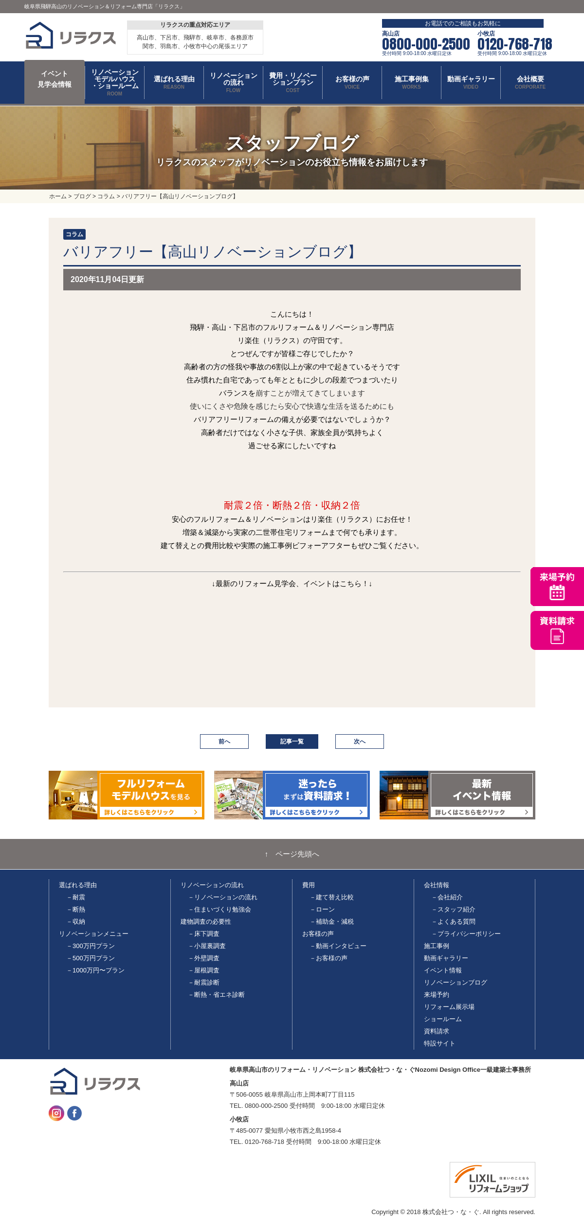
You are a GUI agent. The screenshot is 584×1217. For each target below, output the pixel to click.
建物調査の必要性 (206, 921)
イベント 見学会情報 (54, 79)
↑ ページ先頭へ (292, 854)
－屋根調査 (203, 970)
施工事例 (436, 946)
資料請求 (436, 1031)
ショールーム (443, 1019)
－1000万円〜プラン (95, 970)
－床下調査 (203, 933)
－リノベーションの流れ (222, 897)
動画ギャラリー (446, 958)
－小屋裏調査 (207, 946)
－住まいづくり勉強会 (219, 909)
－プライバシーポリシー (466, 933)
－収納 (75, 921)
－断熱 (75, 909)
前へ (224, 741)
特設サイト (440, 1043)
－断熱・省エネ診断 (216, 994)
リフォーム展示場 (449, 1006)
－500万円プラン (90, 958)
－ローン (322, 909)
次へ (359, 741)
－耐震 (75, 897)
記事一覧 (292, 741)
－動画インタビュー (338, 946)
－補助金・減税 (332, 921)
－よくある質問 (453, 921)
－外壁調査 (203, 958)
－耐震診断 (203, 982)
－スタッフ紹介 (453, 909)
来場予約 (436, 994)
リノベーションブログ (455, 982)
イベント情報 (443, 970)
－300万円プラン (90, 946)
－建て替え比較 (332, 897)
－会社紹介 (447, 897)
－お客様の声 (328, 958)
